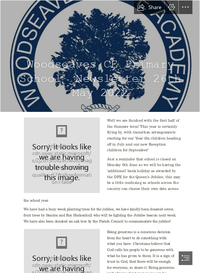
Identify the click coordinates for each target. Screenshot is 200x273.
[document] (100, 136)
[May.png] (62, 155)
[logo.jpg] (100, 56)
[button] (149, 7)
